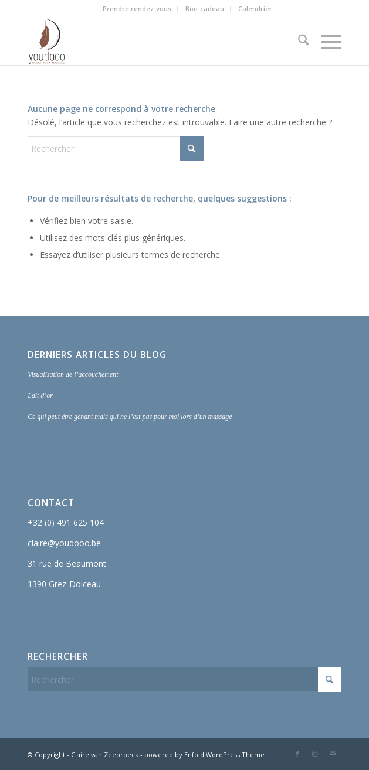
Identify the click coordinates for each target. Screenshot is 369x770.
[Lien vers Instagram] (315, 753)
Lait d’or (40, 395)
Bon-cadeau (204, 8)
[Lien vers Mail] (332, 753)
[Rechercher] (297, 41)
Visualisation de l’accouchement (73, 374)
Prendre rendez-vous (137, 8)
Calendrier (255, 8)
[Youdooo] (153, 41)
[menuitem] (137, 9)
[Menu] (325, 41)
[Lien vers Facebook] (297, 753)
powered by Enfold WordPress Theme (204, 754)
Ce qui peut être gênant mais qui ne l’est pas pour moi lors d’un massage (130, 417)
